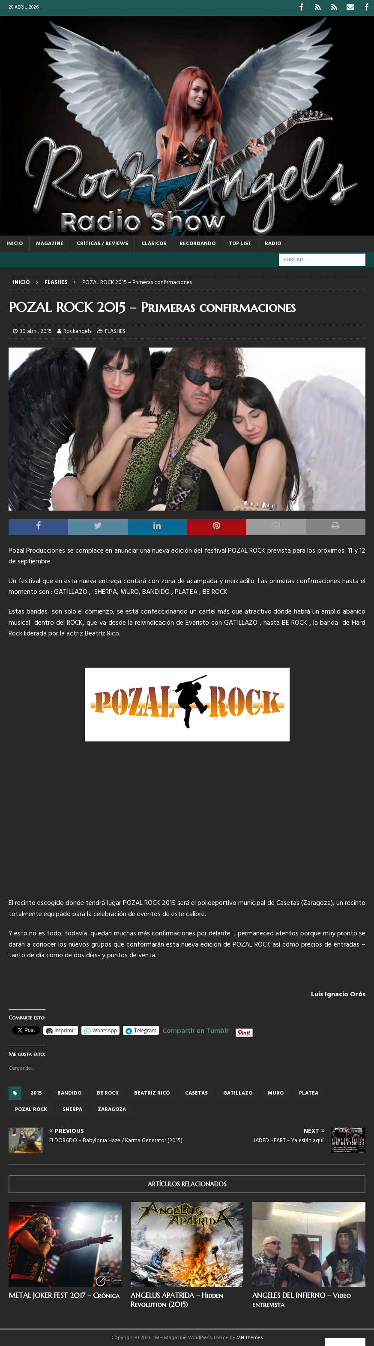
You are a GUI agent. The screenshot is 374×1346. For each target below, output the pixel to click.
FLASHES (115, 330)
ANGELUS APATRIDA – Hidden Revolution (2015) (177, 1299)
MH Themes (249, 1337)
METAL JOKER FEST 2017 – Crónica (64, 1294)
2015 (36, 1092)
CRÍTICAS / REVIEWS (102, 243)
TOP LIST (240, 243)
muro (276, 1092)
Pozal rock (31, 1108)
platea (308, 1092)
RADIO (273, 243)
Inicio (14, 243)
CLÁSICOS (153, 243)
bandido (69, 1092)
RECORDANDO (197, 243)
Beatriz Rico (152, 1092)
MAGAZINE (49, 243)
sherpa (72, 1108)
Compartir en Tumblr (195, 1029)
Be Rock (108, 1092)
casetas (196, 1092)
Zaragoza (112, 1108)
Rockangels (77, 330)
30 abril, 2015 (36, 330)
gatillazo (237, 1092)
